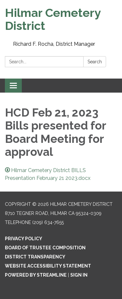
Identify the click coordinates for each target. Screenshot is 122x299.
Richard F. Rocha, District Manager (54, 44)
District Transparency (35, 256)
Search (95, 61)
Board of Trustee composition (45, 247)
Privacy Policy (23, 238)
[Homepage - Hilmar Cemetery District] (61, 19)
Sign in (79, 275)
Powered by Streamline (36, 275)
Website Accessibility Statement (48, 265)
